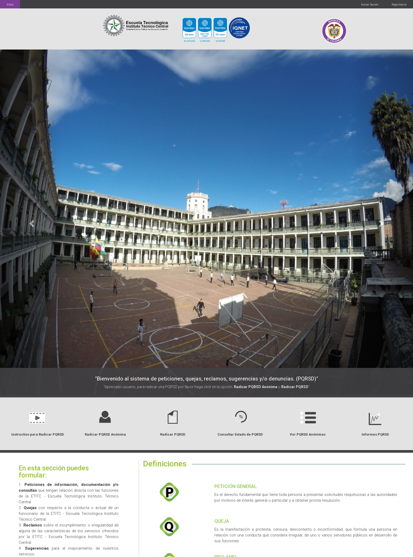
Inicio (10, 4)
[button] (31, 222)
